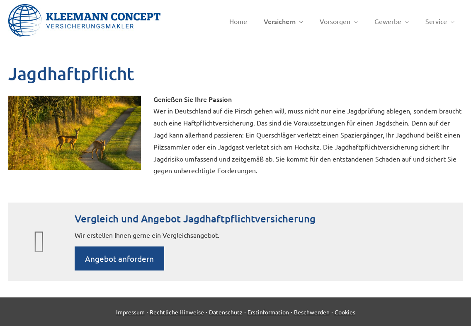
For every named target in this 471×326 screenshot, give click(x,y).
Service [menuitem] (436, 21)
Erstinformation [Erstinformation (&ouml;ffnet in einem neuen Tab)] (268, 312)
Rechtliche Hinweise (177, 312)
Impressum (130, 312)
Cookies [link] (345, 312)
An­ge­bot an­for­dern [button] (119, 258)
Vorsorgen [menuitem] (335, 21)
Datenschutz (226, 312)
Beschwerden (312, 312)
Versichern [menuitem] (280, 21)
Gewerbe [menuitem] (387, 21)
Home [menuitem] (238, 21)
